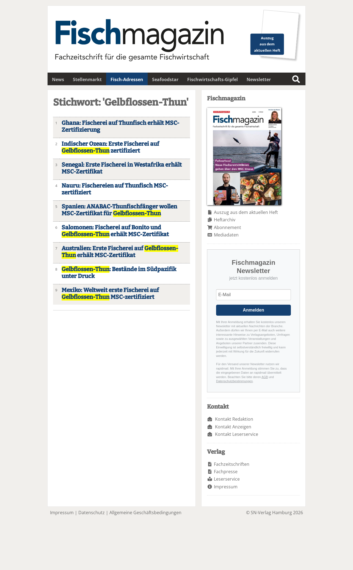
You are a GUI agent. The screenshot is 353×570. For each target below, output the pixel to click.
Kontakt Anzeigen (233, 427)
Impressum (226, 487)
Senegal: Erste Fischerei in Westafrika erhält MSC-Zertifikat (122, 168)
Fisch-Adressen (127, 79)
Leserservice (227, 479)
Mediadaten (226, 235)
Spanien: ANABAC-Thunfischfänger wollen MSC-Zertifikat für (119, 210)
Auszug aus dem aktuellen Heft (246, 212)
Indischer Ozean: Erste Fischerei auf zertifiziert (110, 147)
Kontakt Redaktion (234, 419)
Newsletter (259, 79)
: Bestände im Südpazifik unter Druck (119, 273)
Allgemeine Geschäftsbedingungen (145, 513)
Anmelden (253, 310)
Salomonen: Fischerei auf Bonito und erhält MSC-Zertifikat (115, 231)
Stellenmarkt (87, 79)
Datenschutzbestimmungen (234, 381)
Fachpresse (226, 472)
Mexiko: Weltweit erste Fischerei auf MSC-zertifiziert (110, 294)
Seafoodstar (165, 79)
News (58, 79)
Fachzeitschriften (231, 464)
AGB (264, 377)
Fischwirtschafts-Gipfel (212, 79)
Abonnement (227, 227)
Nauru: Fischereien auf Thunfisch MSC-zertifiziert (115, 189)
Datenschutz (91, 513)
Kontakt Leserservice (236, 434)
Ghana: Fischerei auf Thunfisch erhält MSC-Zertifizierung (120, 126)
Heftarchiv (224, 220)
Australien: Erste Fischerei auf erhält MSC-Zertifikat (120, 252)
